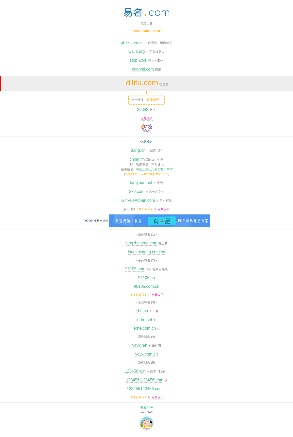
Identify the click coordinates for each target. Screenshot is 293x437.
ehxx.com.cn (132, 42)
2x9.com (136, 191)
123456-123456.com (144, 380)
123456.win (135, 371)
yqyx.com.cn (146, 354)
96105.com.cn (146, 286)
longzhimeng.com (141, 243)
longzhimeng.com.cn (146, 252)
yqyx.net (139, 345)
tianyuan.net (141, 182)
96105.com (135, 269)
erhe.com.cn (144, 328)
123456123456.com (145, 388)
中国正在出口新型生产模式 (154, 169)
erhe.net (144, 319)
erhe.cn (141, 311)
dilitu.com (142, 82)
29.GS (143, 109)
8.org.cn (138, 150)
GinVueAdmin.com (138, 200)
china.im (137, 159)
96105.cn (146, 278)
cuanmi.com (143, 69)
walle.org (137, 51)
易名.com (146, 407)
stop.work (138, 60)
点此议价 (147, 118)
